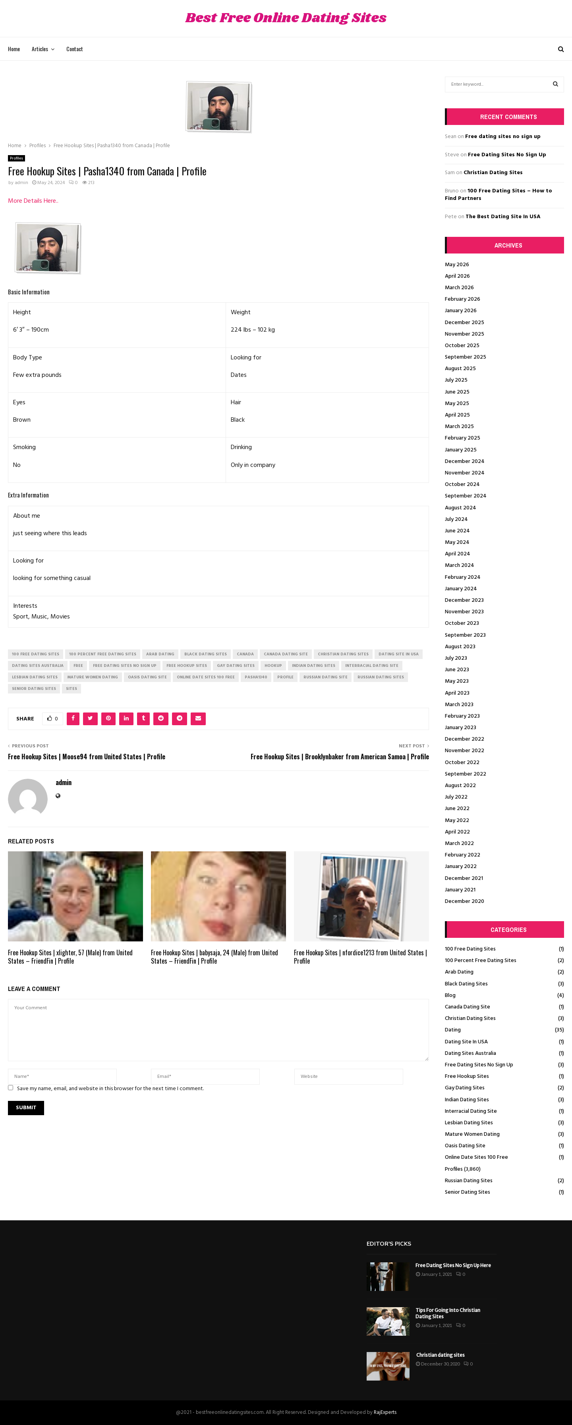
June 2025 (457, 392)
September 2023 (465, 635)
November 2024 (465, 473)
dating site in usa (399, 654)
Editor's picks (389, 1244)
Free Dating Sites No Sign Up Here (453, 1265)
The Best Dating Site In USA (503, 216)
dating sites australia (38, 666)
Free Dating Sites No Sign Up (507, 154)
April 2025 (457, 415)
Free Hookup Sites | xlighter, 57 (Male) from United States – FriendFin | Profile (70, 957)
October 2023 (462, 623)
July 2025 (456, 380)
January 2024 (461, 588)
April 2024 (457, 554)
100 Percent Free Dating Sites (480, 960)
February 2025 (462, 438)
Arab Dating (459, 972)
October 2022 (462, 762)
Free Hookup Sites (467, 1076)
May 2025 (457, 403)
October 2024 (462, 484)
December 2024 (465, 461)
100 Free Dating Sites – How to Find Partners (498, 195)
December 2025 (464, 322)
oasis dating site (147, 677)
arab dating (160, 654)
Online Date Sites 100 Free (476, 1157)
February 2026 (462, 299)
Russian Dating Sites (469, 1180)
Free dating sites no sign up (503, 136)
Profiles (16, 158)
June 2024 (457, 531)
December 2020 (464, 901)
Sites (71, 689)
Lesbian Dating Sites (469, 1122)
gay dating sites (236, 666)
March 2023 (459, 704)
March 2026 (459, 287)
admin (21, 183)
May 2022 (457, 820)
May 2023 (457, 681)
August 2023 (460, 646)
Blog (450, 995)
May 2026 (457, 264)
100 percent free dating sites (102, 654)
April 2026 (457, 276)
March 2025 (459, 426)
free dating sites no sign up (125, 666)
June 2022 (457, 808)
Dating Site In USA (466, 1042)
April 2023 (457, 693)
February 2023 (462, 716)
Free (78, 666)
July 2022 (456, 797)
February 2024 (463, 577)
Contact (74, 48)
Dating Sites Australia (470, 1053)
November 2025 (464, 334)
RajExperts (385, 1412)
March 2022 (459, 843)
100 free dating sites (35, 654)
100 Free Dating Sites (470, 949)
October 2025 (462, 345)
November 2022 (464, 750)
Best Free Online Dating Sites (286, 18)
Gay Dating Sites (465, 1088)
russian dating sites (381, 677)
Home (14, 48)
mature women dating (93, 677)
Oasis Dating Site (465, 1145)
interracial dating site (371, 666)
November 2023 (464, 611)
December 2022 (464, 739)
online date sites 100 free (206, 677)
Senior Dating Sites (467, 1192)
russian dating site (325, 677)
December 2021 (464, 878)
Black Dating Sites (466, 984)
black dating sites (205, 654)
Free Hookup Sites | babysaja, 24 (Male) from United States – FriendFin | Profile (214, 957)
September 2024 (466, 496)
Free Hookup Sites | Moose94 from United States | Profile (86, 756)
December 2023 (464, 600)
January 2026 (461, 310)
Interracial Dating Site (471, 1111)
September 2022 (465, 774)
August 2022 (460, 785)
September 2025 (465, 357)
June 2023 (457, 669)
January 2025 (461, 450)
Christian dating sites (440, 1355)
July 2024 (456, 519)
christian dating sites (343, 654)
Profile (285, 677)
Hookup (273, 666)
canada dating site (286, 654)
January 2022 (461, 866)
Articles (40, 48)
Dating (453, 1030)
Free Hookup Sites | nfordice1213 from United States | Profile (360, 957)
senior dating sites (34, 689)
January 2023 (460, 727)
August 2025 (460, 368)
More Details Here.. (33, 201)
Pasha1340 (256, 677)
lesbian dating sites (35, 677)
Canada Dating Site (467, 1007)
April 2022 (457, 832)
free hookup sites (186, 666)
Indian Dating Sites (467, 1099)
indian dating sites (313, 666)
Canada (245, 654)
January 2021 (460, 890)
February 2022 (462, 855)
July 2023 (456, 658)
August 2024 (460, 508)
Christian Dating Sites (493, 172)
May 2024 (457, 542)
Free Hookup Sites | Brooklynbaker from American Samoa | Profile (340, 756)
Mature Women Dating (472, 1134)
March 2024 (459, 565)
